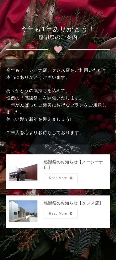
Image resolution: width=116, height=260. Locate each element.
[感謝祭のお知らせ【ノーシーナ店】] (58, 171)
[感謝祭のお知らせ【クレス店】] (58, 211)
